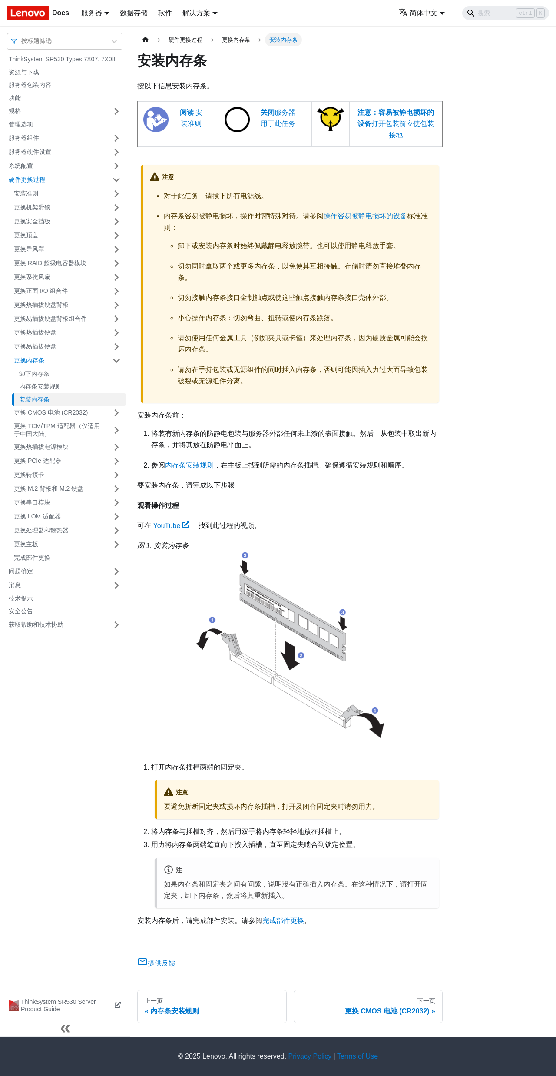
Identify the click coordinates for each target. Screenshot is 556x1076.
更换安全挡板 (32, 221)
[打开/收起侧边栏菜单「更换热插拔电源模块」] (116, 447)
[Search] (505, 13)
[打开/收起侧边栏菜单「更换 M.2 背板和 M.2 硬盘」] (116, 489)
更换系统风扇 (32, 276)
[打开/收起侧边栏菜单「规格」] (116, 111)
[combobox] (22, 41)
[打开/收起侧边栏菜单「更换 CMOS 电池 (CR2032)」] (116, 413)
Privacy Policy (310, 1056)
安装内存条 (34, 399)
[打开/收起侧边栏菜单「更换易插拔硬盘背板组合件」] (116, 319)
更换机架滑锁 (32, 207)
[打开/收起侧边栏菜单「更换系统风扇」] (116, 277)
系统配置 (21, 165)
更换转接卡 (29, 474)
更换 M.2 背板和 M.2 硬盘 (48, 488)
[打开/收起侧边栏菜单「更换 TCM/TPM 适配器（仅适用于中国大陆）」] (116, 430)
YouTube (171, 525)
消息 (15, 584)
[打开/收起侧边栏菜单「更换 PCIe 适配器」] (116, 461)
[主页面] (145, 39)
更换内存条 (29, 360)
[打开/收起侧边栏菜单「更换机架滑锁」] (116, 208)
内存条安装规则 (40, 386)
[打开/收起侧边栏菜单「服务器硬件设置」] (116, 152)
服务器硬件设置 (30, 151)
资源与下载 (24, 72)
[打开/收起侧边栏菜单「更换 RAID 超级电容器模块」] (116, 263)
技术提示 (21, 598)
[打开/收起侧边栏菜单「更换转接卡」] (116, 475)
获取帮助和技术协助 (36, 624)
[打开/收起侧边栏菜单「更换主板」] (116, 544)
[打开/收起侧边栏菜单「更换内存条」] (116, 361)
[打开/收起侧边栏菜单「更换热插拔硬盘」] (116, 333)
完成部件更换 (32, 557)
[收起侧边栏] (65, 1028)
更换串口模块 (32, 502)
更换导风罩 (29, 249)
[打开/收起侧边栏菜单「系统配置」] (116, 166)
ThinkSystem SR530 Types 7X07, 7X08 (62, 59)
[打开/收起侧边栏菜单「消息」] (116, 585)
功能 (15, 97)
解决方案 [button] (196, 13)
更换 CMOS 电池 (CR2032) (51, 412)
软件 (165, 13)
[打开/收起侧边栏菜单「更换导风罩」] (116, 249)
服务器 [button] (91, 13)
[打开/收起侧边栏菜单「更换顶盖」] (116, 235)
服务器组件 (24, 137)
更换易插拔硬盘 (35, 346)
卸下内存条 (34, 373)
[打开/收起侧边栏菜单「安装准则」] (116, 194)
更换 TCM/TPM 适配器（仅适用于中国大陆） (57, 429)
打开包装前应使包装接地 (395, 124)
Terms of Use (357, 1056)
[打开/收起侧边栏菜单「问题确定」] (116, 571)
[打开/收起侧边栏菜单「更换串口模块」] (116, 503)
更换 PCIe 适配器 (37, 460)
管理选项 (21, 124)
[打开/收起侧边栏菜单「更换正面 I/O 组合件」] (116, 291)
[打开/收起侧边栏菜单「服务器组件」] (116, 138)
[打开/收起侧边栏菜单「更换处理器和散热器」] (116, 531)
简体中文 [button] (418, 13)
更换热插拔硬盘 (35, 332)
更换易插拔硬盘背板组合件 (50, 318)
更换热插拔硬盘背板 (41, 304)
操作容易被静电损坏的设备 (365, 215)
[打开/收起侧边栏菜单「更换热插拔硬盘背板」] (116, 305)
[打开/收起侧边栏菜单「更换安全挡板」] (116, 222)
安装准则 (26, 193)
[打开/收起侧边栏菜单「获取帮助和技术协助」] (116, 625)
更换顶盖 (26, 235)
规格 (15, 110)
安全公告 (21, 611)
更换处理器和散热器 (41, 530)
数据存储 (134, 13)
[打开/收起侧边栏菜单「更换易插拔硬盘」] (116, 347)
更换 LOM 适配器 (37, 516)
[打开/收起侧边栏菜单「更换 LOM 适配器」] (116, 517)
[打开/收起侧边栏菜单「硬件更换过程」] (116, 180)
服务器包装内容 (30, 84)
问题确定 (21, 571)
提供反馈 (156, 963)
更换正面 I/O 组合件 (41, 290)
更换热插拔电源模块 (41, 446)
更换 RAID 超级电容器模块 (50, 262)
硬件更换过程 (27, 179)
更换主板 (26, 544)
